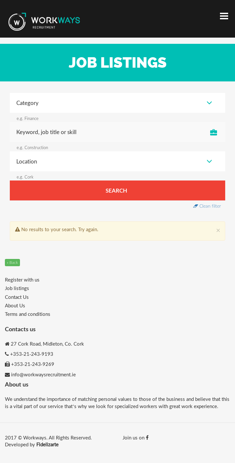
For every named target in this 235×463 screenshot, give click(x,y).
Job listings (17, 288)
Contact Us (17, 297)
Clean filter (207, 206)
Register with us (22, 280)
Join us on (136, 437)
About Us (15, 305)
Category (114, 102)
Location (114, 161)
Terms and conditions (27, 314)
